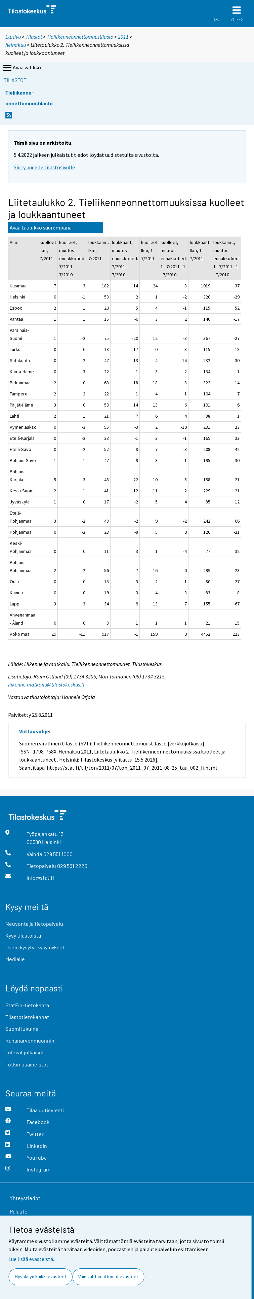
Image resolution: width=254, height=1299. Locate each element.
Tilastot (34, 36)
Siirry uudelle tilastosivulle (44, 167)
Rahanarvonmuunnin (29, 1040)
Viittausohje (34, 731)
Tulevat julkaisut (24, 1052)
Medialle (15, 959)
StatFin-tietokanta (27, 1005)
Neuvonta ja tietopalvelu (34, 923)
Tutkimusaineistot (26, 1064)
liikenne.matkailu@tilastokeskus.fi (46, 684)
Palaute (19, 1211)
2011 (123, 36)
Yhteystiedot (25, 1198)
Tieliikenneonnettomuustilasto (80, 36)
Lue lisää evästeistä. (31, 1259)
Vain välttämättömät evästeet (108, 1276)
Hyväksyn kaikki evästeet (40, 1276)
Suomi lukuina (21, 1028)
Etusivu (13, 36)
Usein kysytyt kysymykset (35, 947)
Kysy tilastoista (23, 935)
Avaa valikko (21, 68)
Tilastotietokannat (27, 1017)
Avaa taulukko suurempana (41, 227)
